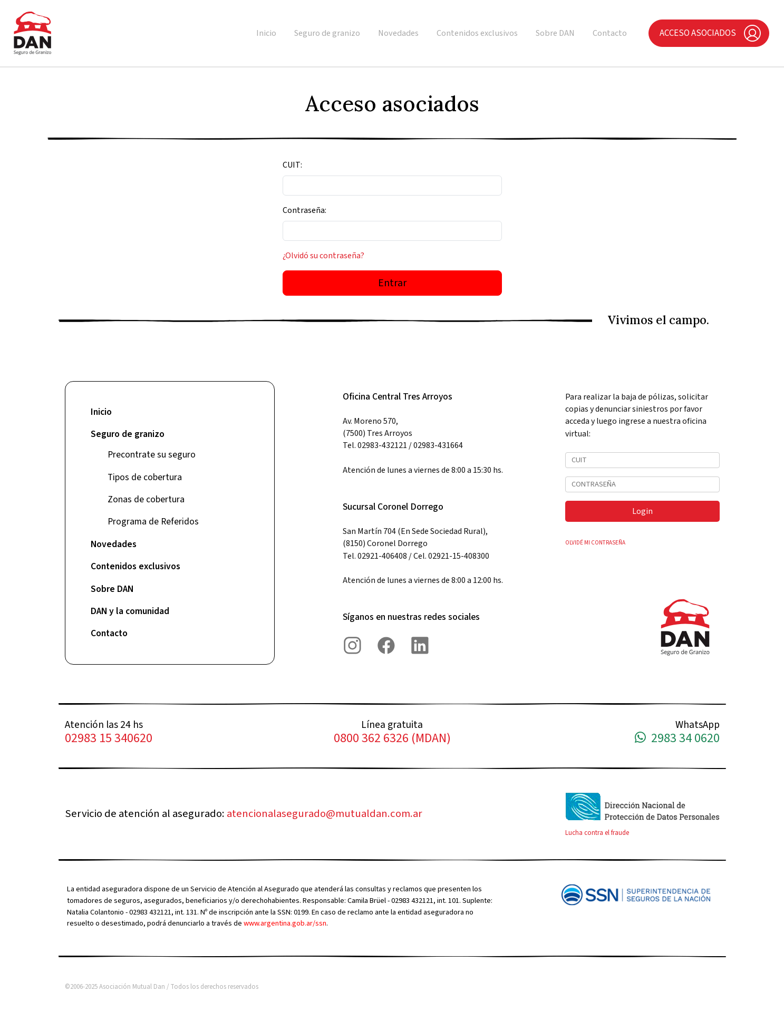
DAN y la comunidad (130, 611)
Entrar (392, 283)
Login (642, 511)
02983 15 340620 (108, 738)
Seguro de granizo (327, 33)
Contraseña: (304, 210)
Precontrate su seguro (152, 454)
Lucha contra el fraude (597, 833)
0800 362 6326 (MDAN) (392, 738)
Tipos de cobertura (145, 477)
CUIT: (292, 165)
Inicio (266, 33)
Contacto (610, 33)
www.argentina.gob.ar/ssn (285, 923)
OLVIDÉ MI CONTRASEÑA (595, 543)
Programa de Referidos (153, 521)
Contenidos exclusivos (477, 33)
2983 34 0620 (677, 738)
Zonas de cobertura (146, 499)
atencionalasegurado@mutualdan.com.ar (324, 813)
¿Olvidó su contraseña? (323, 255)
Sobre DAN (555, 33)
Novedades (398, 33)
